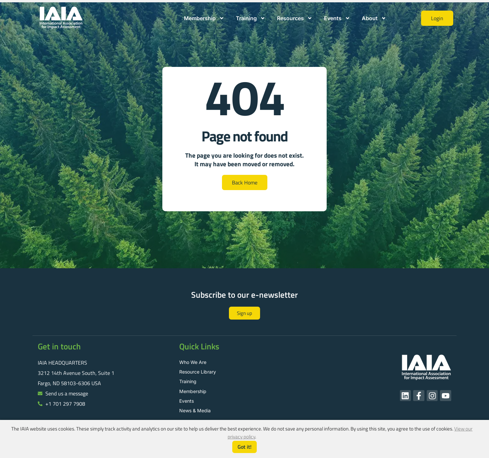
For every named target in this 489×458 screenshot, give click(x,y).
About (374, 18)
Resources (294, 18)
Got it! (244, 447)
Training (250, 18)
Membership (204, 18)
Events (337, 18)
